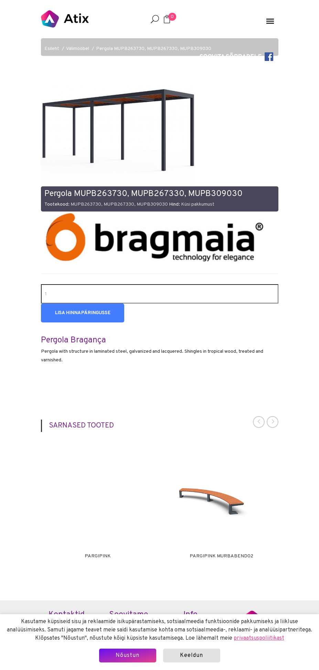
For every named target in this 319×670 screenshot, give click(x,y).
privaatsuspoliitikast (259, 638)
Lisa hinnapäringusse (82, 313)
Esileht (51, 49)
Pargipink (98, 556)
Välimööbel (77, 49)
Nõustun (127, 655)
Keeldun (191, 655)
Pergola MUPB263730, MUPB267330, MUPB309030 (153, 49)
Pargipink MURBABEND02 (221, 556)
